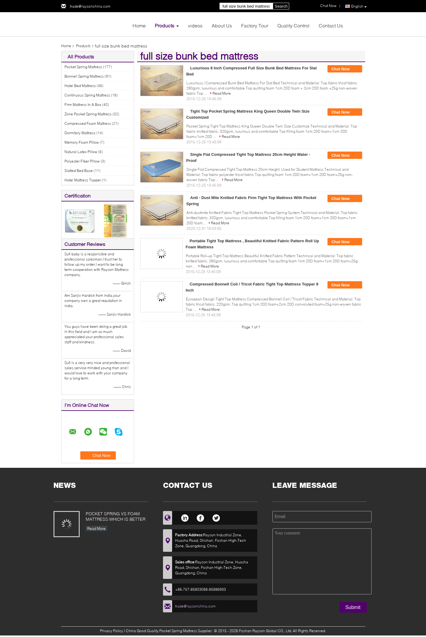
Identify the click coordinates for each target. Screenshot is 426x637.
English (359, 6)
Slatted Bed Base (78, 170)
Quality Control (293, 25)
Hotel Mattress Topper (82, 180)
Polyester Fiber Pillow (82, 161)
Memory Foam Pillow (81, 142)
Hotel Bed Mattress (80, 85)
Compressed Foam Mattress (87, 123)
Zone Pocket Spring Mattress (88, 114)
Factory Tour (254, 25)
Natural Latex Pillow (80, 151)
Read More (222, 93)
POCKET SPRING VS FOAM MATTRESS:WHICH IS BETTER (115, 516)
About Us (222, 25)
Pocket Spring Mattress (83, 67)
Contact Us (331, 25)
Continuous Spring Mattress (87, 95)
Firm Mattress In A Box (82, 104)
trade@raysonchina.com (90, 6)
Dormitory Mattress (79, 133)
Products (164, 25)
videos (195, 25)
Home (139, 25)
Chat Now (344, 69)
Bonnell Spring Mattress (84, 76)
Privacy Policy (111, 630)
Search (281, 6)
